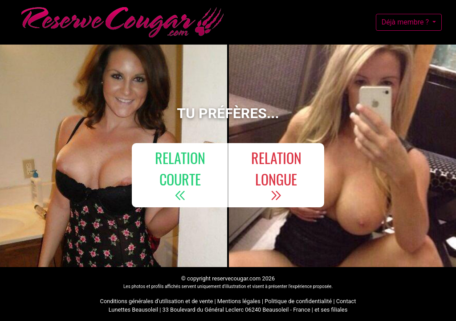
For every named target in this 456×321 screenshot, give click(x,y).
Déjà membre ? (406, 22)
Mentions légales (239, 301)
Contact (346, 301)
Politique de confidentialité (298, 301)
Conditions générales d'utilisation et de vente (156, 301)
